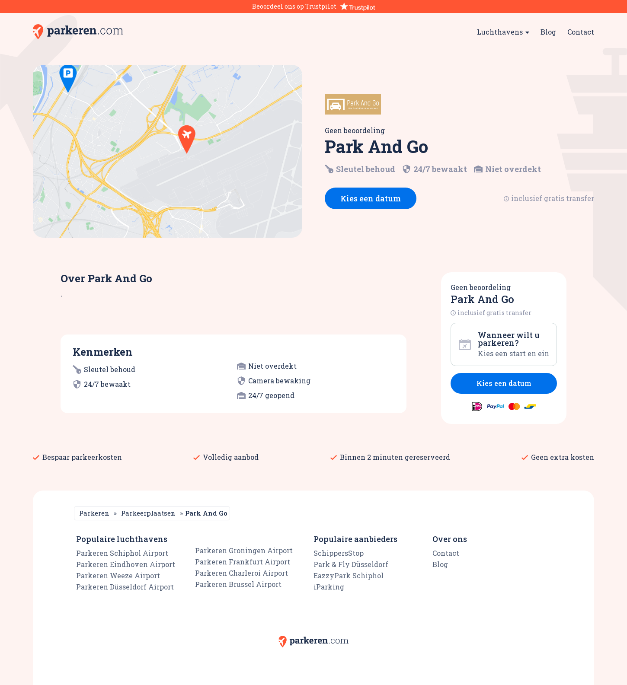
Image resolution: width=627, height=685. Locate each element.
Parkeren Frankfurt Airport (242, 561)
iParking (329, 586)
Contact (580, 31)
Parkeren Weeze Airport (118, 575)
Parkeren (94, 513)
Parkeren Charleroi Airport (241, 572)
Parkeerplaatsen (148, 513)
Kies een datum (370, 198)
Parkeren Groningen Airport (244, 550)
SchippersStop (339, 553)
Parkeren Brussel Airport (238, 584)
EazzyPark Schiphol (349, 575)
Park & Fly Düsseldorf (351, 564)
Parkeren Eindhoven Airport (125, 564)
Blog (548, 31)
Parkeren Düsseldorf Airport (125, 586)
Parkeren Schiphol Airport (122, 553)
